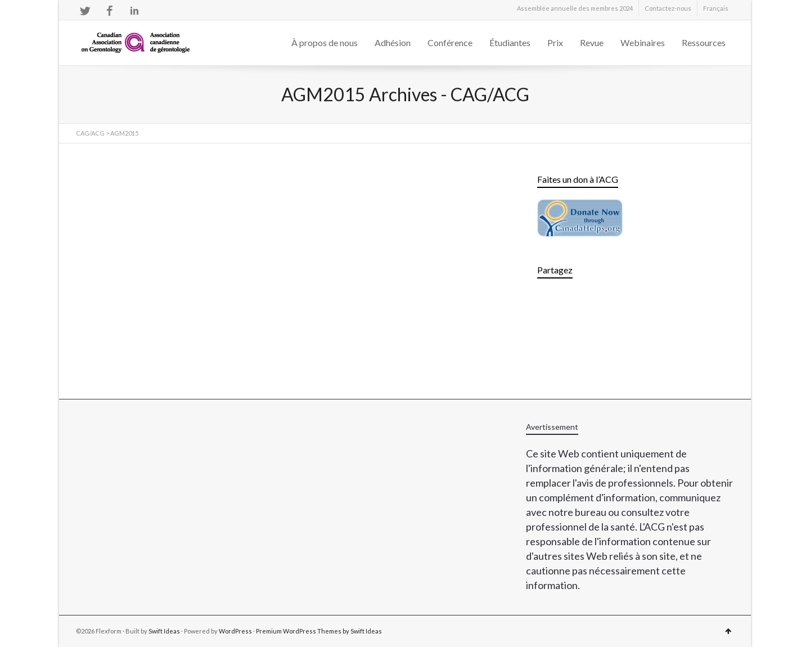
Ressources (704, 42)
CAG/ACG (90, 133)
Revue (592, 42)
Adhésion (393, 42)
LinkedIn (134, 11)
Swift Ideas (164, 631)
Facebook (110, 11)
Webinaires (642, 42)
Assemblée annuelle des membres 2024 (575, 8)
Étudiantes (509, 42)
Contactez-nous (668, 8)
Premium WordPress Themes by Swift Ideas (319, 631)
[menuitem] (716, 8)
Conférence (450, 42)
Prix (555, 42)
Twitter (85, 11)
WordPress (235, 631)
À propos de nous (324, 42)
